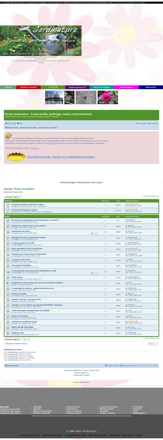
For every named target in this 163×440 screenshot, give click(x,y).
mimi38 (130, 305)
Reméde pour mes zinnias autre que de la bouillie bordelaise (37, 283)
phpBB (75, 370)
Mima (16, 206)
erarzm (16, 233)
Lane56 (16, 222)
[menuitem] (19, 123)
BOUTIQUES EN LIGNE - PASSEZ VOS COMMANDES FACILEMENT (61, 157)
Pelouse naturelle (19, 294)
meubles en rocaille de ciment (24, 322)
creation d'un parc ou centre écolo (26, 299)
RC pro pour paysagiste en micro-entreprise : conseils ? (35, 220)
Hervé (130, 231)
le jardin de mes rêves (21, 260)
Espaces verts (18, 333)
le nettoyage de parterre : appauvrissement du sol (33, 288)
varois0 (16, 261)
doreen (16, 329)
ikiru (15, 290)
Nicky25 (16, 239)
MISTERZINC (18, 245)
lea (129, 310)
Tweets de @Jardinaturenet (81, 382)
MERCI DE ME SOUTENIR (22, 327)
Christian (17, 334)
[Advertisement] (138, 44)
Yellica (16, 227)
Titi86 (130, 259)
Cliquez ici (34, 148)
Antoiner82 (131, 237)
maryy (16, 318)
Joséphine (131, 288)
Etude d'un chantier (20, 316)
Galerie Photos (51, 143)
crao (129, 316)
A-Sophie (17, 295)
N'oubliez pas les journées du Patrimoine (29, 254)
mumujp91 (17, 256)
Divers (44, 206)
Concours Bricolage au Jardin (24, 210)
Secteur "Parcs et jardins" (19, 188)
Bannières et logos (98, 435)
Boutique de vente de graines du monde (29, 237)
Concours (48, 212)
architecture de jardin (21, 231)
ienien (16, 301)
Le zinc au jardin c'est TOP (23, 243)
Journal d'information (53, 435)
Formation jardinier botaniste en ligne (28, 204)
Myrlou (130, 293)
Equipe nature (18, 192)
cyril (15, 312)
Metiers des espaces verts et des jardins (29, 226)
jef (15, 284)
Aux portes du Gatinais (21, 265)
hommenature (18, 279)
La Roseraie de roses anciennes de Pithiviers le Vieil (34, 271)
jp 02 (15, 323)
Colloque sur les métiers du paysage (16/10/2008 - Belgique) (37, 305)
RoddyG (17, 250)
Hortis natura (17, 277)
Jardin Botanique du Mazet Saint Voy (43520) (31, 311)
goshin (130, 225)
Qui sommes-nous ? (30, 435)
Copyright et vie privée (76, 435)
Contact (138, 435)
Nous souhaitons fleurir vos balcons (27, 249)
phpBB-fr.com (85, 373)
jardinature (132, 204)
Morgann (131, 270)
